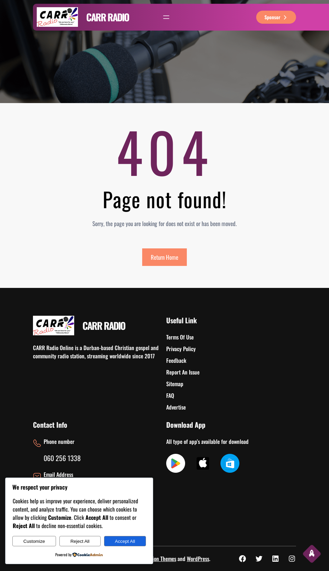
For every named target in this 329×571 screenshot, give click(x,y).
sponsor (276, 17)
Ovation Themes (159, 559)
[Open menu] (166, 17)
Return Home (164, 257)
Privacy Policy (181, 349)
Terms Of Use (180, 337)
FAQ (170, 395)
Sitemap (174, 384)
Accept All (125, 541)
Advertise (176, 407)
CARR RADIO (107, 17)
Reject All (80, 541)
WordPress (198, 559)
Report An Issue (183, 372)
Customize (34, 541)
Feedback (176, 360)
